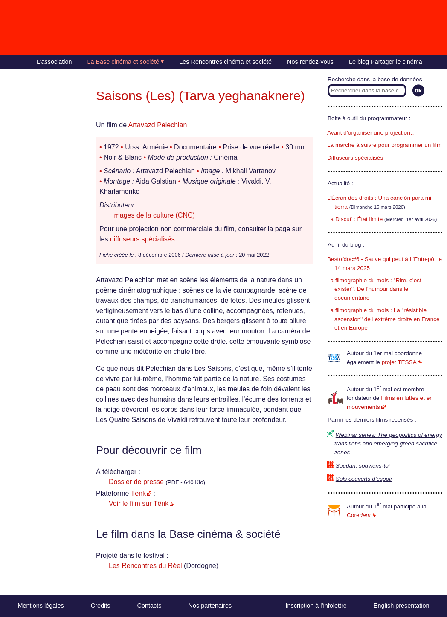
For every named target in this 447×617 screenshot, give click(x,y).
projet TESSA (399, 362)
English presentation (401, 605)
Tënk (138, 493)
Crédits (100, 605)
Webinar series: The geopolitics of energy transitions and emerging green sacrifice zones (388, 444)
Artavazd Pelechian (157, 125)
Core (359, 515)
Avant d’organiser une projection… (371, 132)
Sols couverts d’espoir (364, 479)
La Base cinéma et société (123, 61)
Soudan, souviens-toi (363, 465)
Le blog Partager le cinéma (385, 61)
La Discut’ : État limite (355, 219)
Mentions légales (41, 605)
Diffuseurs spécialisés (355, 158)
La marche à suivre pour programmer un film (384, 145)
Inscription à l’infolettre (316, 605)
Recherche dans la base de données (375, 79)
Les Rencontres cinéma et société (225, 61)
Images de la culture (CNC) (153, 215)
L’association (54, 61)
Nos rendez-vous (310, 61)
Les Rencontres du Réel (145, 565)
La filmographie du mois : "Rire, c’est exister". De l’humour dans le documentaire (374, 289)
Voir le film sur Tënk (138, 503)
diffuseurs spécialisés (142, 239)
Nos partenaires (210, 605)
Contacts (149, 605)
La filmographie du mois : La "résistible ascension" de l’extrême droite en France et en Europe (383, 319)
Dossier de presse (136, 481)
